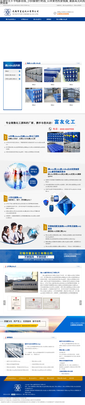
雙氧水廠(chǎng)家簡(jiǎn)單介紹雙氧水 (42, 370)
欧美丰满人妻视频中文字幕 (32, 402)
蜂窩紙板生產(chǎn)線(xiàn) (42, 390)
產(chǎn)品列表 (12, 65)
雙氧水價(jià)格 (50, 386)
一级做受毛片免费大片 (5, 402)
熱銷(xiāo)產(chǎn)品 (33, 63)
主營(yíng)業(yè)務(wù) (11, 79)
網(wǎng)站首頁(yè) (68, 5)
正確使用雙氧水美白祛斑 (38, 364)
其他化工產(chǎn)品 (10, 75)
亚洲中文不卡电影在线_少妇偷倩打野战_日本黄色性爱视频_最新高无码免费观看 (20, 400)
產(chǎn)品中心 (37, 19)
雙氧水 (7, 71)
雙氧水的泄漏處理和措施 (13, 364)
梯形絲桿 (32, 390)
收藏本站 (59, 5)
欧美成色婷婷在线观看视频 (19, 402)
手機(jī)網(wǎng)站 (61, 378)
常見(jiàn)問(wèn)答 (67, 338)
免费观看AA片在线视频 (46, 402)
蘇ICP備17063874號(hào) (29, 394)
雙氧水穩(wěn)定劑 (36, 361)
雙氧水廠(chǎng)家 (41, 386)
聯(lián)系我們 (77, 5)
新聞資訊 (49, 19)
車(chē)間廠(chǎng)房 (61, 19)
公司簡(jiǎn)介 (24, 19)
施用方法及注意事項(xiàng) (32, 344)
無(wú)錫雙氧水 (32, 386)
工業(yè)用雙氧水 (66, 386)
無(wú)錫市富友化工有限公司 (49, 272)
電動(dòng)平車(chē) (70, 390)
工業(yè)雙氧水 (58, 386)
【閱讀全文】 (36, 354)
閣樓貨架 (77, 390)
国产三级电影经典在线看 (58, 402)
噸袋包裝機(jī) (52, 390)
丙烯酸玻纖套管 (60, 390)
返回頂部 (71, 378)
